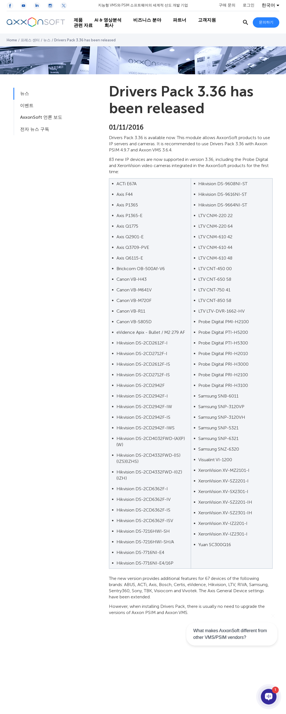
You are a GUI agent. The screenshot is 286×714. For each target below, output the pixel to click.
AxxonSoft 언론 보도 (41, 117)
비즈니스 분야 (145, 17)
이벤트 (27, 105)
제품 (75, 17)
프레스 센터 (30, 40)
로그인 (248, 5)
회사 (106, 28)
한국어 (268, 5)
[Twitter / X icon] (63, 5)
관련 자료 (80, 28)
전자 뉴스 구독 (34, 129)
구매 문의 (227, 5)
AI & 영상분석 (105, 17)
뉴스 (47, 40)
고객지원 (204, 17)
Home (12, 40)
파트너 (177, 17)
